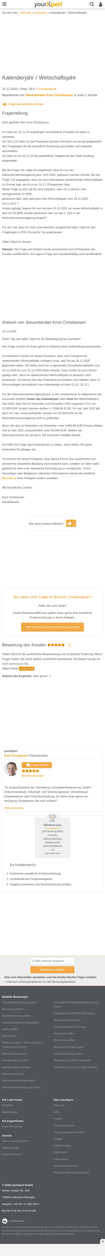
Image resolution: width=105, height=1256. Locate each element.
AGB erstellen (10, 1029)
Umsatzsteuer (47, 89)
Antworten (40, 12)
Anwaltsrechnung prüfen (67, 1053)
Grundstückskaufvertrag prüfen (20, 1022)
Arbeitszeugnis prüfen (15, 1060)
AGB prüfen (9, 1035)
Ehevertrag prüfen (64, 1040)
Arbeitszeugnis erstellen (16, 1067)
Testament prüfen (63, 1033)
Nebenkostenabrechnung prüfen (21, 1087)
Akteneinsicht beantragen (68, 1046)
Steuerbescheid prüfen (66, 1020)
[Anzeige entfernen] (102, 1241)
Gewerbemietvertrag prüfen (18, 1080)
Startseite (25, 12)
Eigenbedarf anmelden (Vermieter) (73, 1013)
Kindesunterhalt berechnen (69, 1026)
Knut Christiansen (16, 755)
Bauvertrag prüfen (13, 1009)
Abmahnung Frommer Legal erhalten (75, 1067)
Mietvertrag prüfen (13, 1073)
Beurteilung (9, 478)
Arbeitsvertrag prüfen (14, 1053)
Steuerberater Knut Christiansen (49, 95)
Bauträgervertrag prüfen (16, 1015)
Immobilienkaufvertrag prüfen (19, 1002)
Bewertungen (10, 1112)
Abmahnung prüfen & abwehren (72, 1060)
